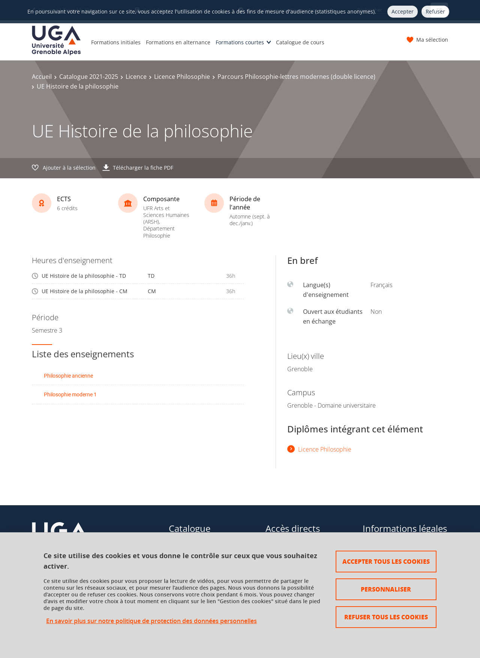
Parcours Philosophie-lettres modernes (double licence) (296, 76)
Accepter (403, 11)
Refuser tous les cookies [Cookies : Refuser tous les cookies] (386, 617)
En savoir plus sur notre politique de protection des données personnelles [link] (151, 621)
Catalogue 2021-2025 (88, 76)
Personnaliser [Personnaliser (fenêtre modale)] (386, 589)
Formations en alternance (178, 42)
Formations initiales (116, 42)
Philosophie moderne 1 (70, 394)
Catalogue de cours (300, 42)
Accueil (42, 76)
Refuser (435, 11)
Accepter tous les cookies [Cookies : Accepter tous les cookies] (386, 561)
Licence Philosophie (182, 76)
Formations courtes (240, 42)
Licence (136, 76)
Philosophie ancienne (68, 375)
